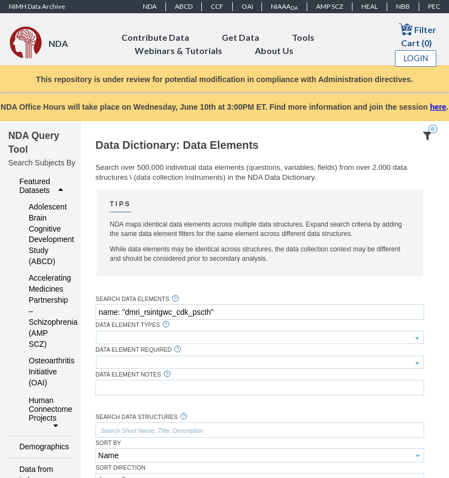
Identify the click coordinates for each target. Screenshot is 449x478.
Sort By (108, 443)
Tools (303, 37)
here (438, 107)
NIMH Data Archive (37, 6)
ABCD (184, 6)
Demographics (42, 446)
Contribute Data (155, 37)
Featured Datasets (42, 186)
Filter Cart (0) (417, 35)
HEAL (369, 6)
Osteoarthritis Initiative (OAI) (43, 371)
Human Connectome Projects (47, 413)
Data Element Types (127, 325)
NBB (403, 6)
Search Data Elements (132, 299)
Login (416, 58)
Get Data (240, 37)
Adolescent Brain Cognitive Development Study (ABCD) (43, 234)
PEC (434, 6)
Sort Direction (120, 468)
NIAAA (284, 6)
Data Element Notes (128, 375)
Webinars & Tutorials (178, 50)
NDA (150, 6)
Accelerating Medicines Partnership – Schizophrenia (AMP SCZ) (43, 310)
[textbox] (259, 312)
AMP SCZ (329, 6)
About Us (274, 50)
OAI (247, 6)
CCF (217, 6)
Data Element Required (133, 350)
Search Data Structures (136, 417)
